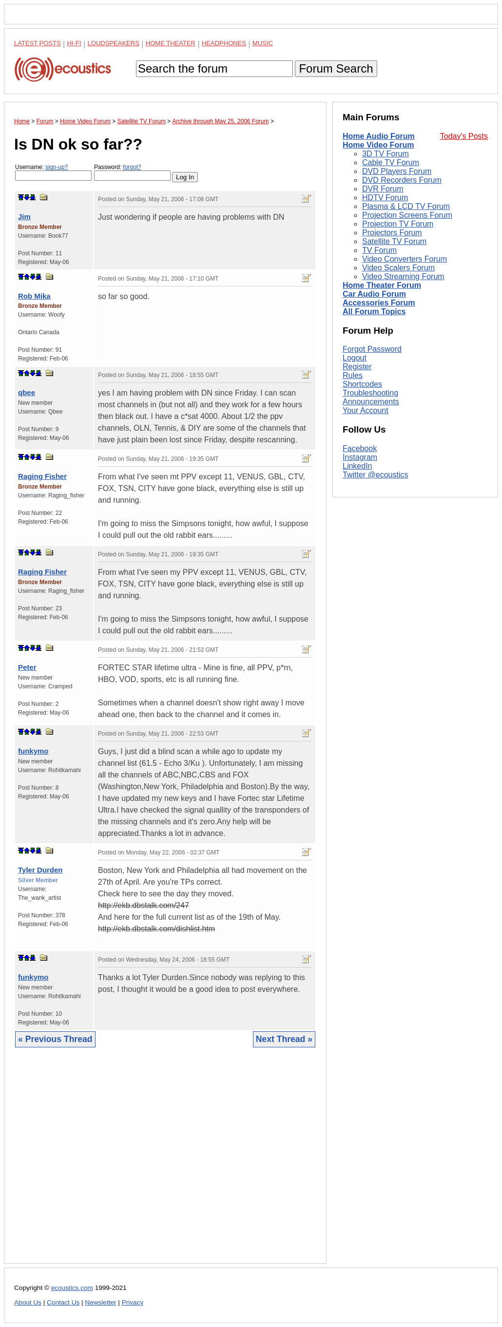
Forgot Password (372, 349)
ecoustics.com (72, 1287)
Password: (132, 172)
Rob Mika (34, 296)
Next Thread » (284, 1039)
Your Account (365, 410)
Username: (53, 172)
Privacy (133, 1302)
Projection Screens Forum (407, 215)
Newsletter (100, 1302)
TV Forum (379, 250)
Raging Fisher (42, 476)
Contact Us (63, 1302)
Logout (355, 358)
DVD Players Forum (396, 171)
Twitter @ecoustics (375, 475)
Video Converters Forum (404, 259)
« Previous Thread (55, 1039)
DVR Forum (382, 189)
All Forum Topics (374, 311)
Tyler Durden (40, 870)
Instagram (360, 457)
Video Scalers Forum (398, 268)
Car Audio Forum (374, 294)
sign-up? (56, 167)
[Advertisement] (165, 1162)
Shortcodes (362, 384)
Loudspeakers (113, 43)
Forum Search (336, 68)
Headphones (224, 43)
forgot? (132, 167)
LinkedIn (357, 466)
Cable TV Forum (390, 162)
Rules (353, 375)
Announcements (371, 402)
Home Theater (170, 43)
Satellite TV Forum (394, 241)
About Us (27, 1302)
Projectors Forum (392, 232)
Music (262, 43)
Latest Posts (37, 43)
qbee (26, 392)
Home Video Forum (378, 145)
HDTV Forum (385, 197)
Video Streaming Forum (403, 276)
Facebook (360, 448)
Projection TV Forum (397, 224)
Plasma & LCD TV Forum (406, 206)
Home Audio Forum (379, 136)
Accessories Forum (379, 303)
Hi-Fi (74, 43)
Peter (27, 667)
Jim (24, 216)
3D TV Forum (385, 154)
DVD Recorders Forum (402, 180)
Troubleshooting (370, 393)
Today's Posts (464, 136)
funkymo (33, 751)
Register (357, 366)
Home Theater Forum (382, 285)
